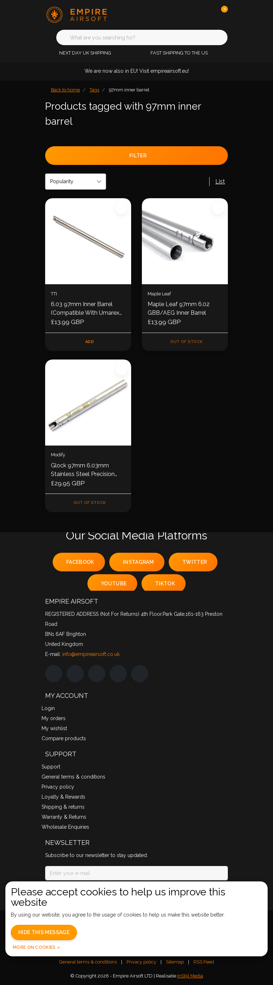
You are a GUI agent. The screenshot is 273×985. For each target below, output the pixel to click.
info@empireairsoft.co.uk (91, 654)
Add (89, 341)
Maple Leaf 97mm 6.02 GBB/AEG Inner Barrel (179, 308)
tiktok (165, 583)
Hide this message (44, 932)
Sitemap (175, 962)
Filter (138, 155)
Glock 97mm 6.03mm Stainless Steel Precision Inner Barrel (83, 470)
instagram (138, 562)
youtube (113, 583)
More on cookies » (36, 947)
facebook (80, 562)
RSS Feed (203, 962)
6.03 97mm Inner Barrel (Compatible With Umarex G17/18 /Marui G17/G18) (85, 309)
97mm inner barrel (129, 89)
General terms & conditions (88, 962)
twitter (194, 562)
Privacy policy (141, 962)
